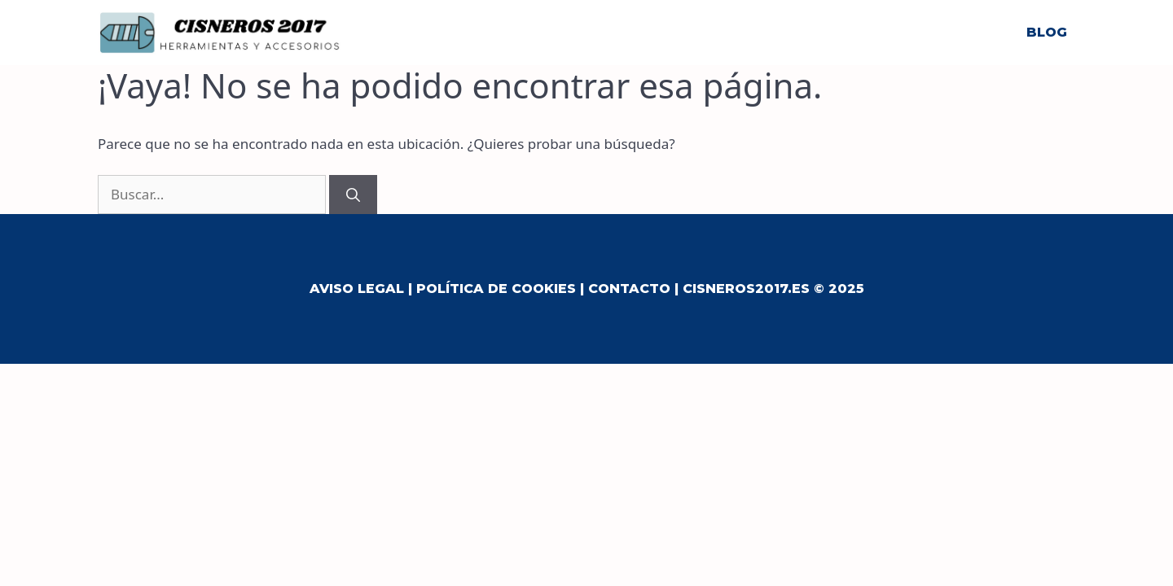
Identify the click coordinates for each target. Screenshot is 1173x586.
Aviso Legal (357, 288)
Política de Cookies (496, 288)
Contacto (629, 288)
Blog (1046, 32)
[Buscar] (353, 194)
